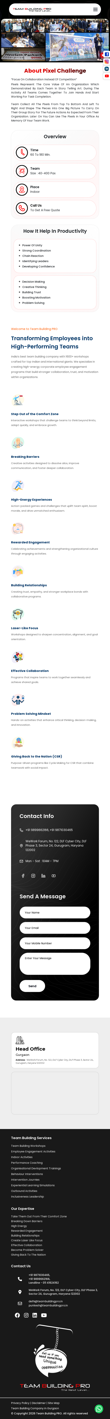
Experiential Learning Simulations (33, 1185)
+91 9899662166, (37, 830)
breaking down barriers (26, 1221)
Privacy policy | (21, 1403)
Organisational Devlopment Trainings (36, 1168)
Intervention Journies (25, 1180)
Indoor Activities (22, 1157)
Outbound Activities (24, 1191)
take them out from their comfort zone (39, 1216)
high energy (19, 1226)
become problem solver (27, 1250)
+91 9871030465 (61, 830)
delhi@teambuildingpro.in (46, 1301)
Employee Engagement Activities (33, 1151)
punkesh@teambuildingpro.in (48, 1305)
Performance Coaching (27, 1163)
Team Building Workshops (28, 1146)
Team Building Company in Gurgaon (35, 1408)
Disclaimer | (39, 1403)
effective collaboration (26, 1245)
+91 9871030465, (39, 1275)
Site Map (54, 1403)
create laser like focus (27, 1240)
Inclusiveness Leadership (27, 1197)
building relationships (25, 1236)
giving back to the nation (28, 1255)
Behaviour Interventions (27, 1174)
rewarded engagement (27, 1231)
